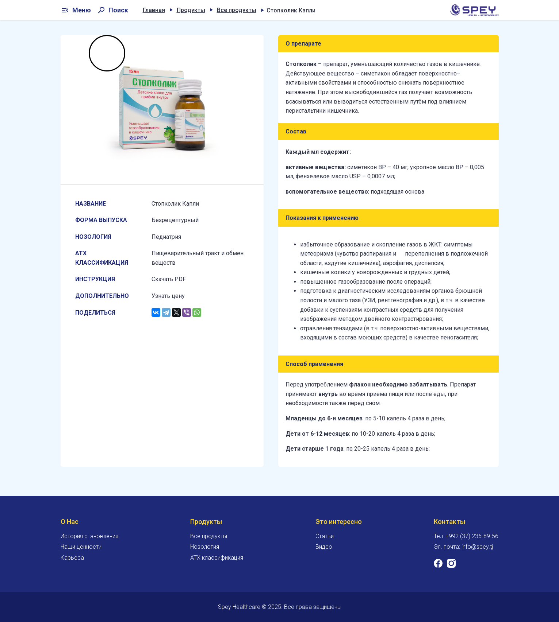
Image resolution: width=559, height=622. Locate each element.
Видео (323, 546)
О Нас (70, 521)
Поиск (112, 10)
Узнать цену (168, 295)
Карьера (72, 557)
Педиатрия (166, 236)
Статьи (324, 536)
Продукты (191, 10)
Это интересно (338, 521)
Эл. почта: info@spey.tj (463, 546)
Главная (154, 10)
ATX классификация (216, 557)
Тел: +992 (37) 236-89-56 (466, 536)
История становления (89, 536)
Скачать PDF (169, 279)
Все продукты (236, 10)
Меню (76, 10)
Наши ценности (81, 546)
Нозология (204, 546)
